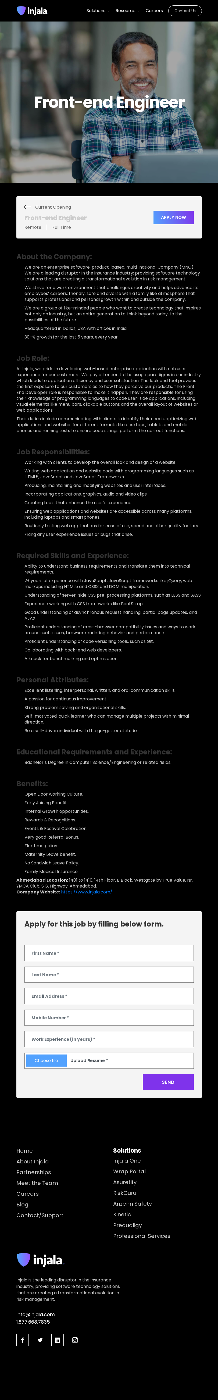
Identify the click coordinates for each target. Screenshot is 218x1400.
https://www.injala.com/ (86, 892)
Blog (22, 1204)
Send (168, 1082)
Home (24, 1151)
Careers (154, 11)
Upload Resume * (89, 1060)
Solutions (98, 11)
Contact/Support (39, 1215)
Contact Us (185, 10)
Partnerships (33, 1172)
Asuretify (125, 1182)
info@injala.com (35, 1314)
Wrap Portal (129, 1171)
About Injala (32, 1161)
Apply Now (173, 217)
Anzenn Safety (132, 1204)
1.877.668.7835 (33, 1322)
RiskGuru (124, 1193)
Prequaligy (127, 1225)
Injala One (127, 1161)
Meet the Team (37, 1183)
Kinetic (122, 1214)
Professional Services (141, 1236)
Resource (128, 11)
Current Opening (53, 207)
